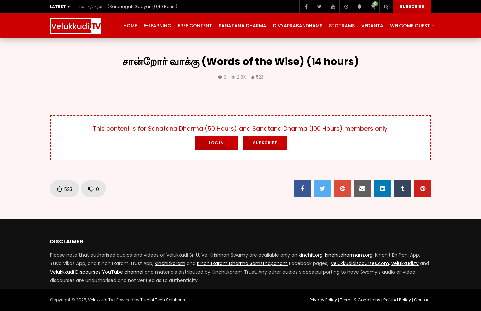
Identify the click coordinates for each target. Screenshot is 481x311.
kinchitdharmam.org (349, 255)
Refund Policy (397, 300)
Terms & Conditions (360, 300)
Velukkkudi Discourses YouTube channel (96, 272)
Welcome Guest (410, 25)
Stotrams (342, 25)
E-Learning (157, 25)
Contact (422, 300)
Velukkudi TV (100, 300)
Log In (216, 143)
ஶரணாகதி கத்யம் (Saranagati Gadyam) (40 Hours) (125, 6)
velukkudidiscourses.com (360, 263)
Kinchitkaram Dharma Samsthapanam (242, 263)
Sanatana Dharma (242, 25)
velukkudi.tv (405, 263)
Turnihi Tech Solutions (162, 300)
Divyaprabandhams (297, 25)
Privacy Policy (323, 300)
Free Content (195, 25)
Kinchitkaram (170, 263)
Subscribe (412, 6)
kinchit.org (311, 255)
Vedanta (372, 25)
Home (130, 25)
